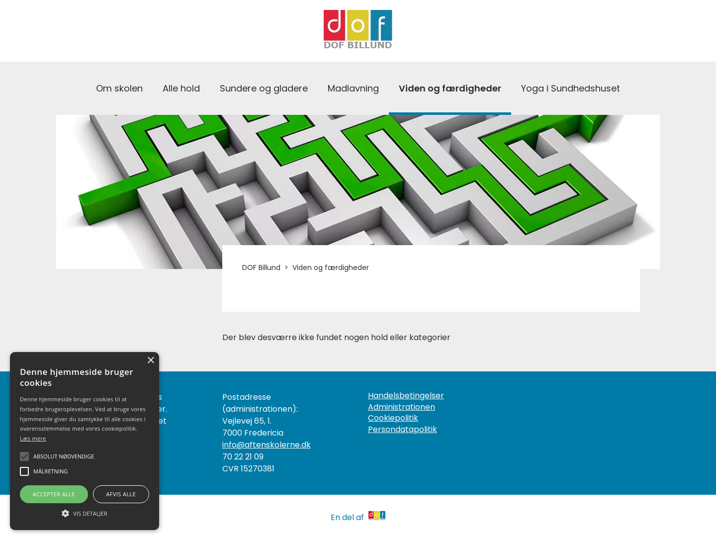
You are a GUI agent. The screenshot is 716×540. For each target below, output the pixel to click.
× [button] (150, 360)
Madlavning (353, 88)
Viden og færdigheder (450, 88)
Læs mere (33, 438)
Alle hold (181, 88)
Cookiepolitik (393, 418)
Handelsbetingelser (406, 395)
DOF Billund (261, 267)
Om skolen (119, 88)
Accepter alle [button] (54, 494)
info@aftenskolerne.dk (266, 444)
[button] (84, 512)
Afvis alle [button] (121, 494)
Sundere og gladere (264, 88)
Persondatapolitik (402, 429)
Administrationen (401, 407)
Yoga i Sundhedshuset (570, 88)
